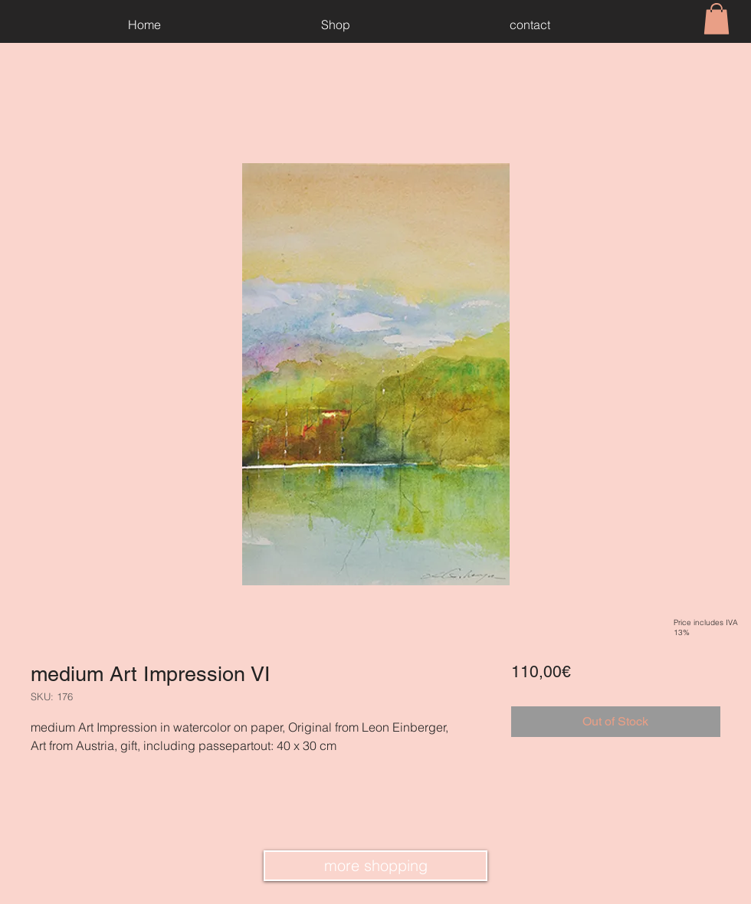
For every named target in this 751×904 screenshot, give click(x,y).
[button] (716, 18)
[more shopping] (375, 865)
